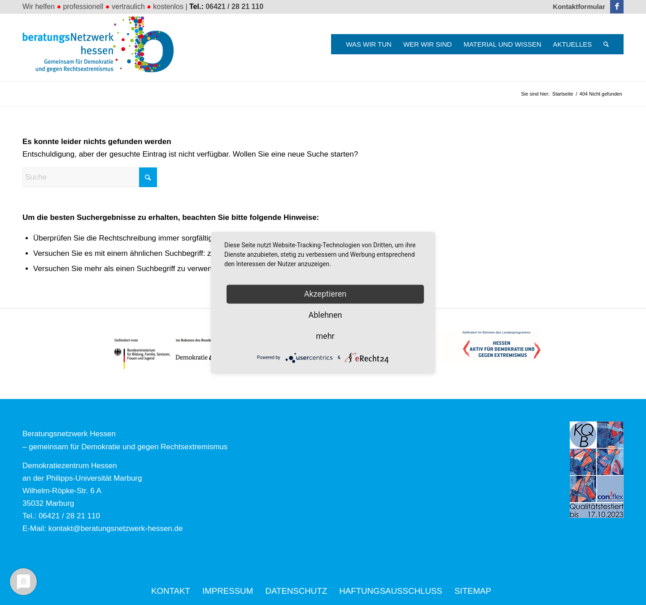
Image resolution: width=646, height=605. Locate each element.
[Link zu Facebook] (617, 6)
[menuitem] (576, 6)
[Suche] (606, 44)
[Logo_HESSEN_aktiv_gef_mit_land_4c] (473, 347)
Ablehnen (325, 315)
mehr (325, 336)
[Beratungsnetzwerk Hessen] (100, 47)
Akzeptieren (325, 293)
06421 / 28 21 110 (234, 6)
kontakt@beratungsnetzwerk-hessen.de (115, 528)
